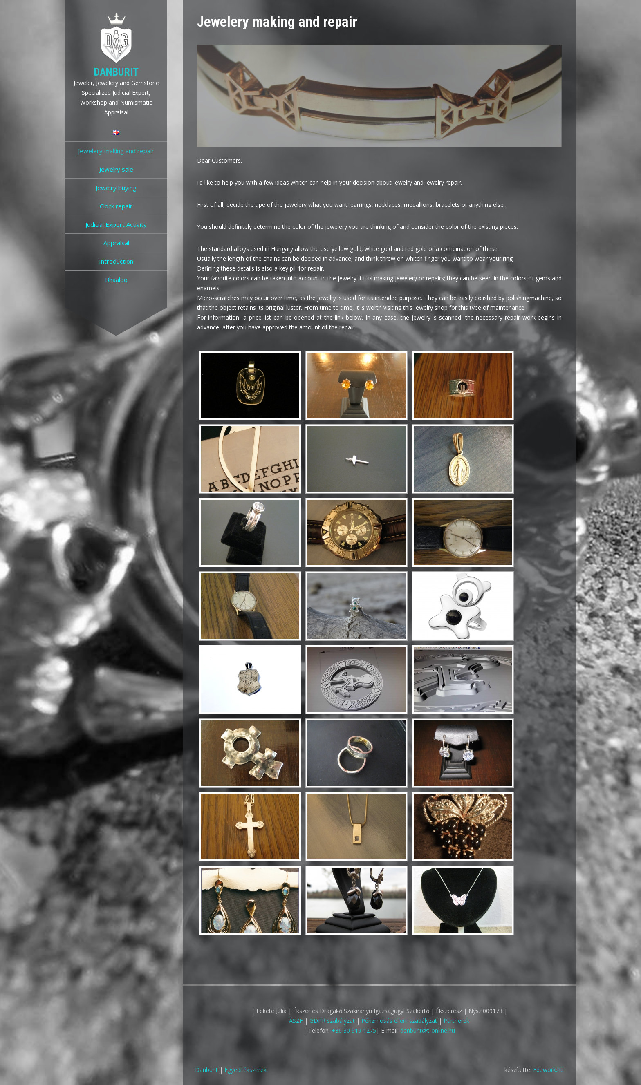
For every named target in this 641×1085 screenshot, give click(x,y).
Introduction (116, 261)
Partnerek (456, 1021)
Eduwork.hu (548, 1070)
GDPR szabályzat (332, 1021)
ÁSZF (296, 1021)
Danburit (116, 72)
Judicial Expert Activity (116, 224)
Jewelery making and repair (116, 151)
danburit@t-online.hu (427, 1030)
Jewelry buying (116, 187)
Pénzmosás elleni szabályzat (399, 1021)
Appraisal (116, 243)
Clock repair (116, 206)
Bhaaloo (116, 279)
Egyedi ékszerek (245, 1070)
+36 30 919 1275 (354, 1030)
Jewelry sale (116, 169)
